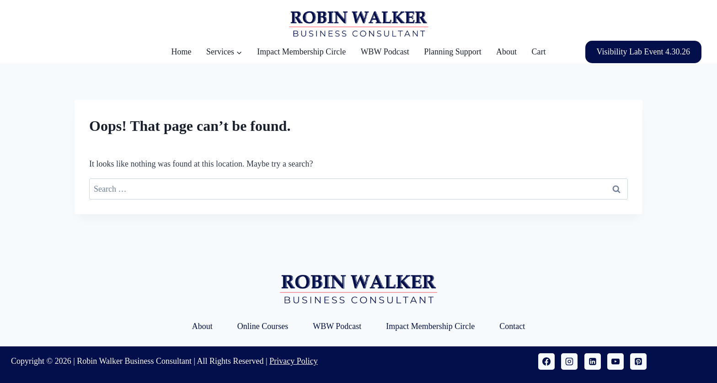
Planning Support (453, 51)
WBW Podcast (385, 51)
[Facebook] (546, 361)
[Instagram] (569, 361)
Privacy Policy (293, 361)
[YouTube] (615, 361)
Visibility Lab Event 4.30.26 (643, 51)
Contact (512, 326)
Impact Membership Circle (301, 51)
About (506, 51)
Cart (538, 51)
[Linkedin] (592, 361)
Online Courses (263, 326)
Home (181, 51)
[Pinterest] (638, 361)
